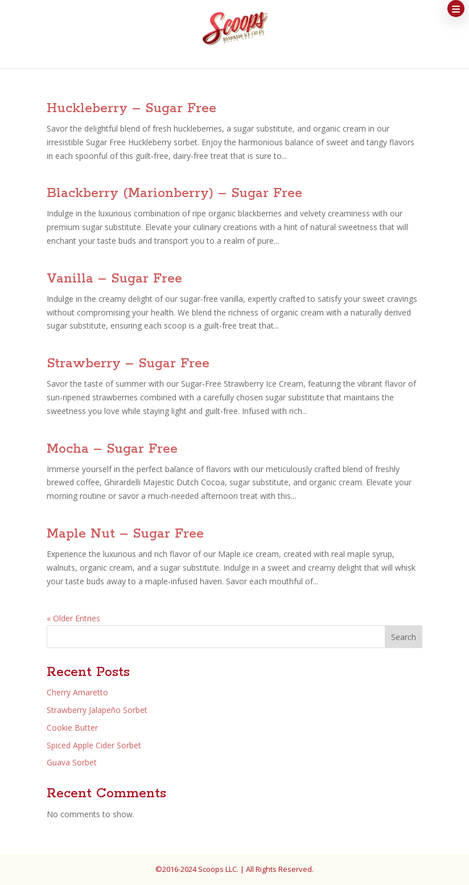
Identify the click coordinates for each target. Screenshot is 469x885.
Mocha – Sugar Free (112, 449)
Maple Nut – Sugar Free (125, 534)
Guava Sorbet (72, 762)
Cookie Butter (72, 727)
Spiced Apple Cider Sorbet (94, 745)
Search (403, 637)
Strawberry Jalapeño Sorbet (97, 709)
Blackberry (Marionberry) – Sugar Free (174, 193)
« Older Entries (73, 618)
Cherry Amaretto (77, 692)
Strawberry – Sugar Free (128, 363)
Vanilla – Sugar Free (114, 279)
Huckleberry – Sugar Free (131, 108)
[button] (455, 8)
